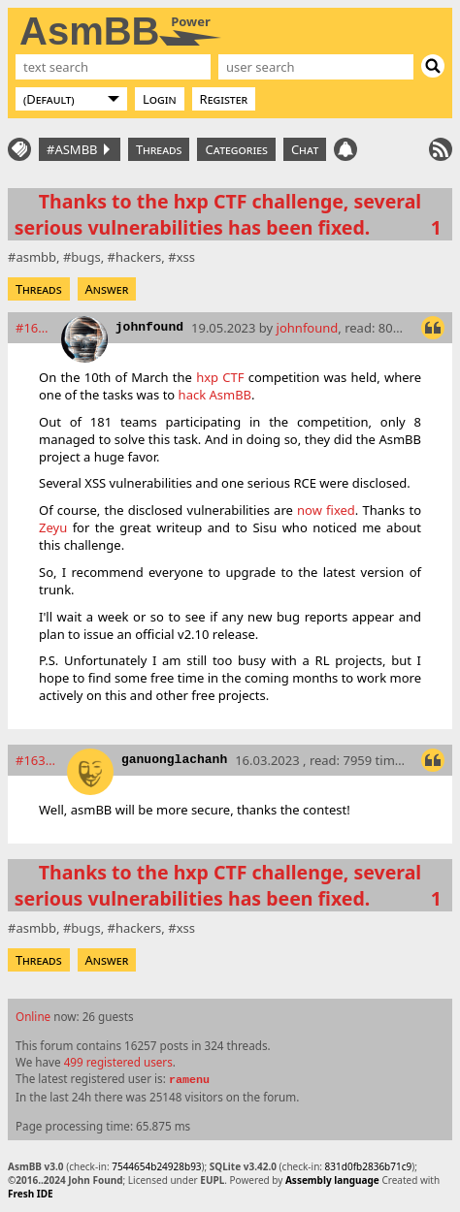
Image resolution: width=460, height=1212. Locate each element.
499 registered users (118, 1061)
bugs (85, 257)
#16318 (37, 760)
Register (224, 99)
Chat (304, 149)
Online (33, 1016)
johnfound (149, 327)
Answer (107, 289)
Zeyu (53, 527)
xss (186, 257)
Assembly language (332, 1180)
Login (160, 99)
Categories (236, 149)
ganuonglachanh (174, 759)
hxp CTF (220, 377)
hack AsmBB (215, 394)
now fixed (326, 510)
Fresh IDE (30, 1193)
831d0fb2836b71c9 (368, 1166)
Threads (159, 149)
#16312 (34, 327)
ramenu (189, 1080)
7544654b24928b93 (156, 1166)
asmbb (36, 257)
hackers (138, 257)
